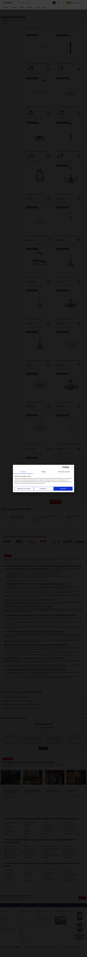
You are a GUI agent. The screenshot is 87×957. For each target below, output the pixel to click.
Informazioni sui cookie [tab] (64, 471)
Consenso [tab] (23, 471)
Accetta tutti (63, 488)
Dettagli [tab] (43, 471)
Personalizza (43, 488)
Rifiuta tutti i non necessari (24, 488)
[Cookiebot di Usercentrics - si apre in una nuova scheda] (63, 467)
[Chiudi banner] (72, 467)
